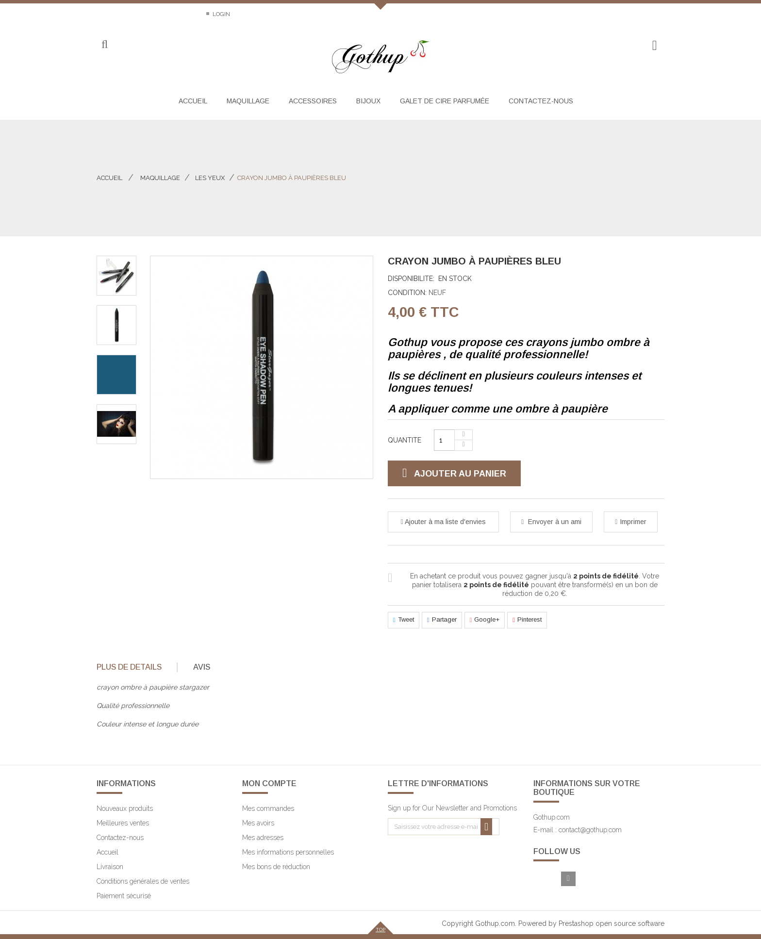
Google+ (485, 620)
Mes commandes (268, 808)
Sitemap (181, 14)
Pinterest (527, 620)
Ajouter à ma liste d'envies (444, 522)
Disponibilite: (411, 278)
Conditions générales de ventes (143, 881)
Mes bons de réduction (276, 867)
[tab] (136, 667)
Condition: (407, 293)
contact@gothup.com (590, 830)
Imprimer (633, 522)
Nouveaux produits (125, 808)
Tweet (403, 620)
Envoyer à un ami (553, 522)
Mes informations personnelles (288, 852)
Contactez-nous (123, 14)
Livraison (110, 867)
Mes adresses (262, 837)
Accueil (109, 177)
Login (220, 14)
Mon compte (269, 783)
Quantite (404, 440)
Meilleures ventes (123, 823)
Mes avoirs (258, 823)
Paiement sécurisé (124, 896)
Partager (442, 620)
